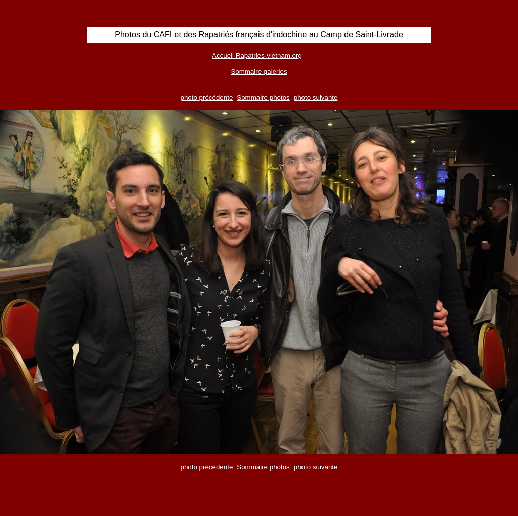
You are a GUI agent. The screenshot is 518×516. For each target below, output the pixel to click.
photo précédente (207, 97)
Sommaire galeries (259, 71)
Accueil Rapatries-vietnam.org (257, 55)
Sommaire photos (263, 97)
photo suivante (316, 97)
